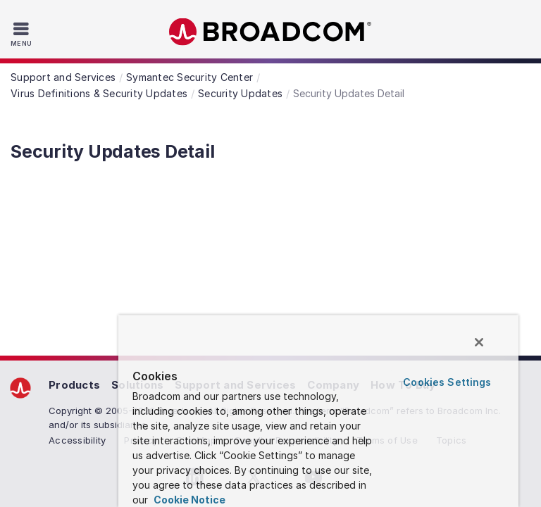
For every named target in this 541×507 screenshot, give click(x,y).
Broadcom (270, 32)
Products (74, 385)
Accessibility (77, 440)
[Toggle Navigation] (23, 33)
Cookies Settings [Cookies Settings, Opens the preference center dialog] (447, 382)
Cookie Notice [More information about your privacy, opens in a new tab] (188, 500)
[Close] (479, 342)
